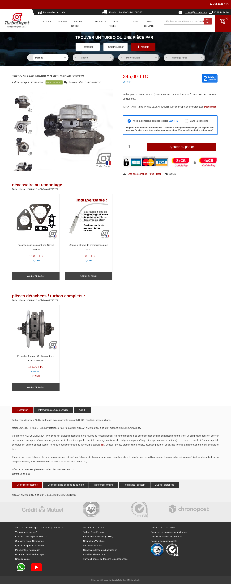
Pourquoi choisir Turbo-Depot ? (30, 554)
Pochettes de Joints (93, 545)
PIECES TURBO (76, 23)
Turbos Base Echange (94, 532)
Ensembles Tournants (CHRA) (98, 536)
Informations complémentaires (53, 410)
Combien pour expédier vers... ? (31, 536)
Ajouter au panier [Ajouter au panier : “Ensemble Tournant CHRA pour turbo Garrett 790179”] (35, 387)
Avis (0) (82, 410)
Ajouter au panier (182, 147)
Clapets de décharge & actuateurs (100, 550)
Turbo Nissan (155, 174)
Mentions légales (134, 580)
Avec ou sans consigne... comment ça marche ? (39, 527)
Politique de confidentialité (164, 541)
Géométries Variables (94, 541)
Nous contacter (22, 559)
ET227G (36, 342)
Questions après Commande (29, 545)
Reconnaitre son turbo (94, 527)
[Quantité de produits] (129, 147)
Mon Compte (149, 23)
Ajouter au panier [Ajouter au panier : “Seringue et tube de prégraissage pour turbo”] (88, 276)
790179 (172, 174)
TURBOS (62, 21)
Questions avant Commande (29, 541)
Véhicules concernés (27, 485)
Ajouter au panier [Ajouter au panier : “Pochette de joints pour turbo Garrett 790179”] (35, 276)
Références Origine (103, 485)
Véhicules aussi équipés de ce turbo (66, 485)
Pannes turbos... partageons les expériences (105, 559)
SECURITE (100, 21)
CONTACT (135, 21)
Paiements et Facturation (27, 550)
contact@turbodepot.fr (196, 12)
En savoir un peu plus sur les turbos (169, 532)
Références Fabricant (134, 485)
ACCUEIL (46, 21)
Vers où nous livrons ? (26, 532)
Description (22, 410)
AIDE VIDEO (113, 23)
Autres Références (164, 485)
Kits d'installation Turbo (94, 554)
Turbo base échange (136, 174)
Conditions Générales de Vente (166, 536)
